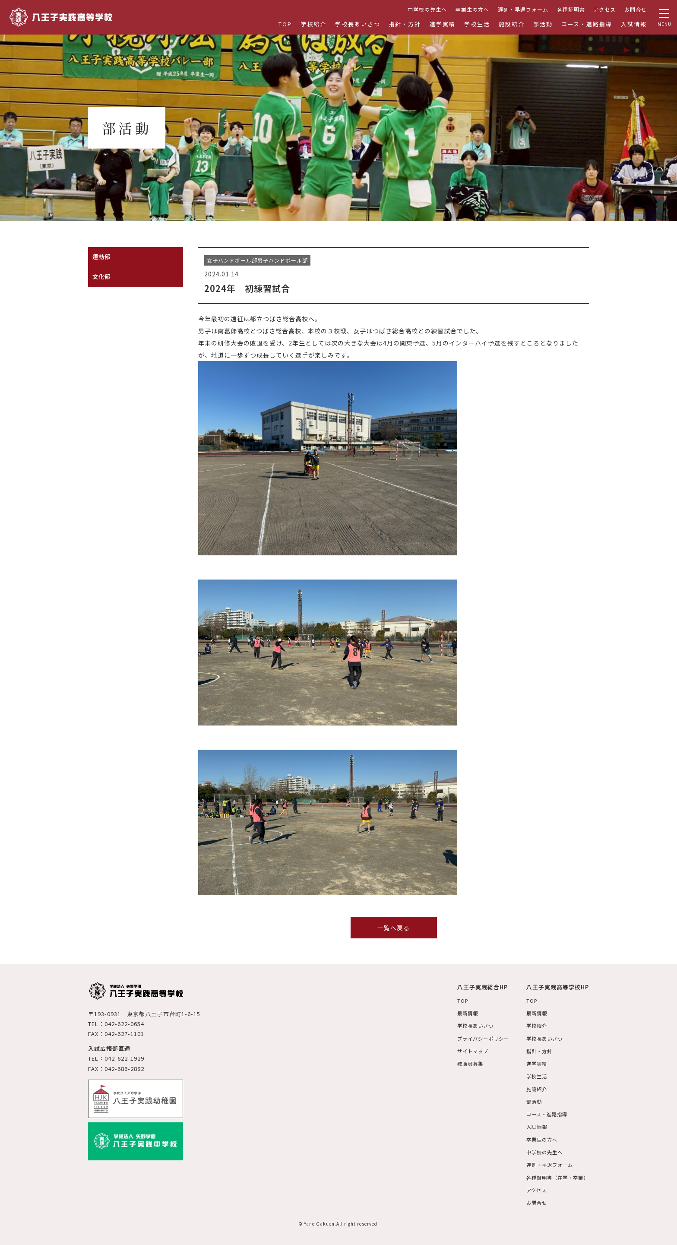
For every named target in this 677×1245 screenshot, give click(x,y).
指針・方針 (405, 24)
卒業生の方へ (472, 9)
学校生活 (477, 24)
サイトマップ (465, 1051)
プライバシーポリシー (476, 1038)
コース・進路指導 (587, 24)
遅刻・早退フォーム (523, 9)
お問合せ (635, 9)
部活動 (543, 24)
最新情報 (459, 1013)
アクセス (605, 9)
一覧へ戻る (393, 927)
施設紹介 (512, 24)
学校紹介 (313, 24)
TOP (285, 24)
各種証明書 (571, 9)
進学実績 (443, 24)
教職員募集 (462, 1063)
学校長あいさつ (357, 24)
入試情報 (634, 24)
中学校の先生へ (427, 9)
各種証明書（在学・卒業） (555, 1176)
